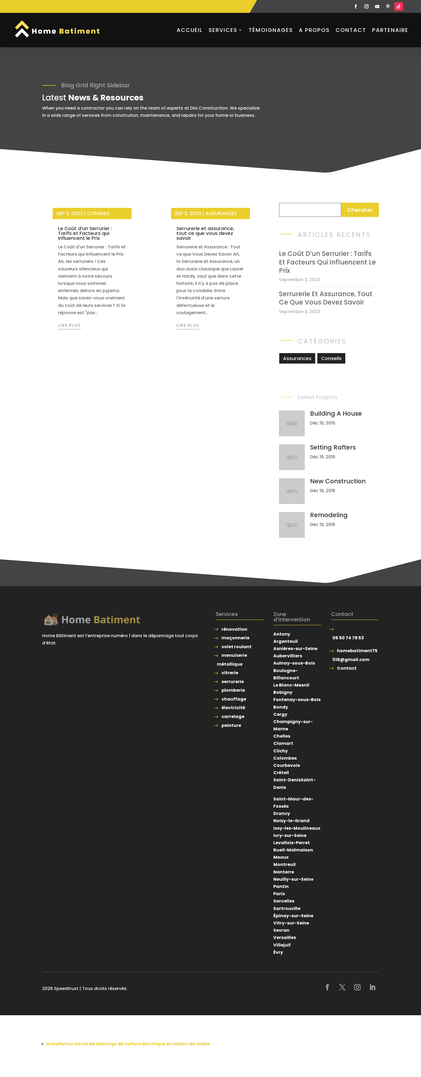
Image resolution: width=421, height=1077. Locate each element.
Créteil (281, 773)
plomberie (233, 690)
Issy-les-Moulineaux (296, 828)
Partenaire (390, 30)
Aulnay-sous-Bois (294, 663)
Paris (279, 894)
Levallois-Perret (291, 843)
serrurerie (233, 682)
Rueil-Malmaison (293, 850)
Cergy (280, 714)
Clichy (280, 751)
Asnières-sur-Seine (295, 649)
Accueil (190, 30)
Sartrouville (286, 908)
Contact (351, 30)
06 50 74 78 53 (348, 638)
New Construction (338, 481)
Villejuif (282, 945)
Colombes (285, 758)
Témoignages (271, 30)
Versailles (284, 937)
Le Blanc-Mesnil (291, 685)
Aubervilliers (287, 656)
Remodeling (329, 515)
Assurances (221, 213)
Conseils (98, 213)
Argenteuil (285, 641)
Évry (278, 952)
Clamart (283, 743)
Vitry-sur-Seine (291, 923)
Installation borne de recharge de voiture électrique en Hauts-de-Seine (128, 1044)
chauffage (234, 699)
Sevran (281, 930)
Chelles (281, 736)
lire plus (69, 325)
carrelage (233, 716)
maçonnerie (235, 638)
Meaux (281, 857)
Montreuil (284, 864)
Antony (281, 634)
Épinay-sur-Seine (293, 916)
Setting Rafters (333, 447)
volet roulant (237, 647)
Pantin (281, 886)
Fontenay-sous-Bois (297, 700)
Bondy (280, 707)
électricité (233, 708)
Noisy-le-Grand (291, 821)
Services (223, 30)
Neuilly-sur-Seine (293, 879)
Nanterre (283, 872)
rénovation (234, 629)
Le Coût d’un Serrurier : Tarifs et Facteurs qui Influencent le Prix (85, 233)
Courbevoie (286, 765)
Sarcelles (283, 901)
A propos (314, 30)
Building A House (336, 413)
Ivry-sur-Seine (289, 835)
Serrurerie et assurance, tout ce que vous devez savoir (205, 233)
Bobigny (282, 692)
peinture (231, 725)
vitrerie (230, 673)
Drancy (281, 813)
